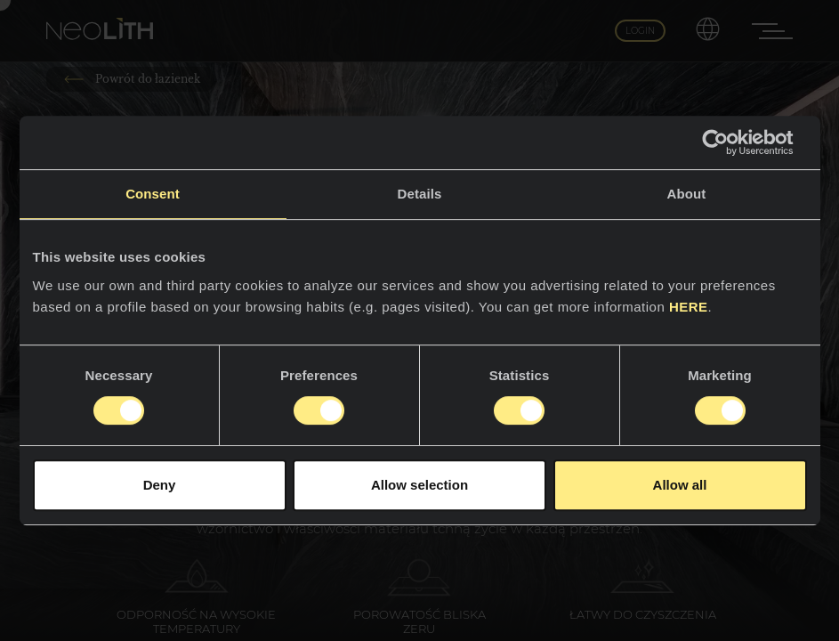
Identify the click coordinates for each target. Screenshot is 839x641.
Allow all (680, 484)
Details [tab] (420, 193)
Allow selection (419, 484)
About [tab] (686, 193)
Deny (159, 484)
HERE (688, 306)
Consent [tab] (152, 193)
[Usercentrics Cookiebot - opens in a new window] (729, 142)
